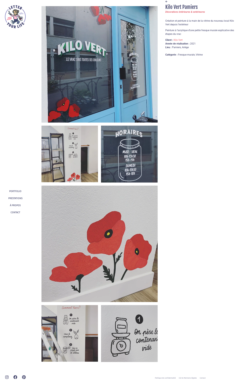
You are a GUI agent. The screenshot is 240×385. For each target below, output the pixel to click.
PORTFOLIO (15, 191)
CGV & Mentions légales (188, 378)
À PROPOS (15, 205)
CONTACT (15, 212)
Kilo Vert (178, 39)
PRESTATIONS (15, 198)
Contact (203, 378)
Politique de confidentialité (165, 378)
